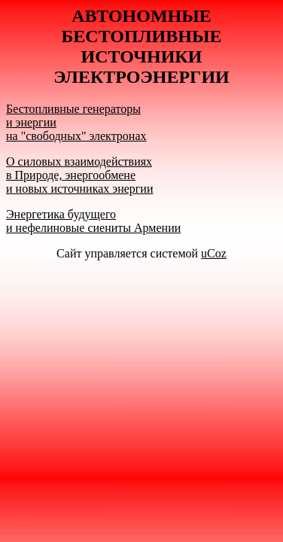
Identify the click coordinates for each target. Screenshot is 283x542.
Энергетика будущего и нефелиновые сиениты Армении (93, 221)
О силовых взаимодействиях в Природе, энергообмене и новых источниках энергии (79, 175)
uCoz (214, 253)
